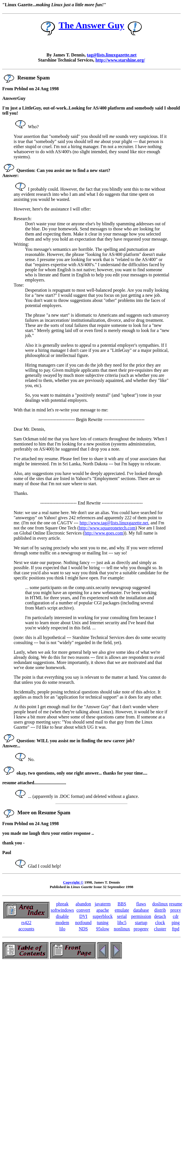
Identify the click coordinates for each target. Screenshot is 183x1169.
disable (62, 916)
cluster (160, 928)
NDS (83, 928)
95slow (102, 928)
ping (176, 922)
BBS (122, 903)
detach (160, 916)
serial (122, 916)
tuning (102, 922)
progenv (141, 928)
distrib (160, 910)
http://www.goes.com (103, 533)
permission (141, 916)
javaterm (103, 903)
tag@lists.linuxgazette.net (112, 54)
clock (160, 922)
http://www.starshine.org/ (120, 60)
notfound (83, 922)
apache (102, 910)
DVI (83, 916)
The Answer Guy (91, 25)
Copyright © (73, 882)
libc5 (121, 922)
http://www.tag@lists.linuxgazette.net (113, 522)
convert (83, 910)
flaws (141, 903)
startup (141, 922)
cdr (175, 916)
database (141, 910)
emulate (122, 910)
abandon (83, 903)
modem (62, 922)
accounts (26, 928)
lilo (62, 928)
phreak (62, 903)
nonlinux (122, 928)
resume (175, 903)
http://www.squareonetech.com (107, 527)
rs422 (26, 922)
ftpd (175, 928)
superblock (103, 916)
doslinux (160, 903)
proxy (175, 910)
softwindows (62, 910)
